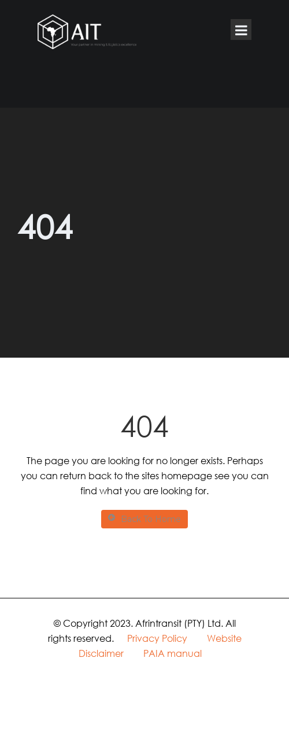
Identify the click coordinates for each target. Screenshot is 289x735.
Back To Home (144, 518)
